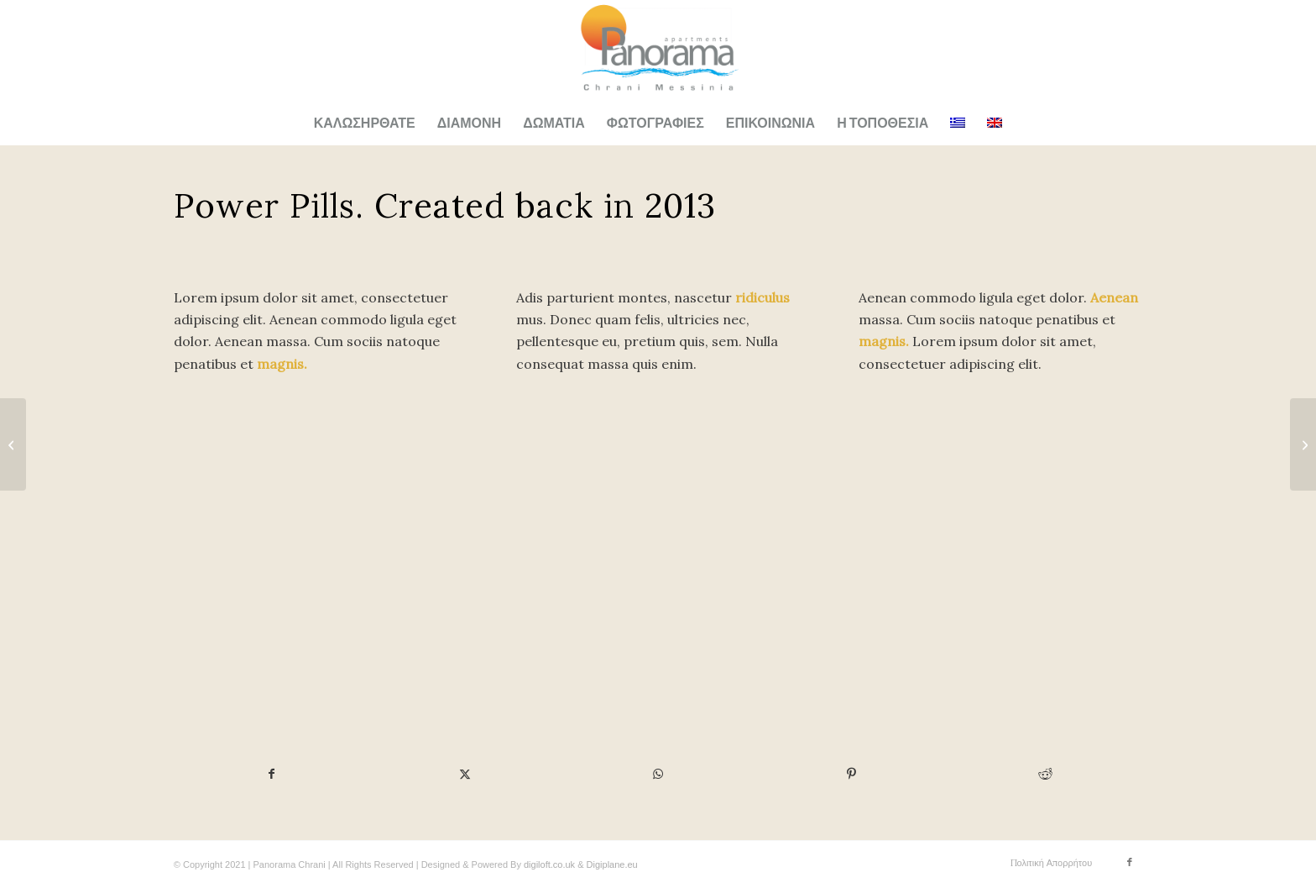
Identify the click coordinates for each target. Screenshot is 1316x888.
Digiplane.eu (612, 864)
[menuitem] (364, 123)
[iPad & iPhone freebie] (1303, 444)
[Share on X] (464, 773)
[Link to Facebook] (1129, 862)
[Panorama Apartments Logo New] (658, 51)
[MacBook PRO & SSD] (13, 444)
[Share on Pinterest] (851, 773)
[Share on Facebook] (271, 773)
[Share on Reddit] (1045, 773)
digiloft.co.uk (549, 864)
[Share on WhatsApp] (658, 773)
